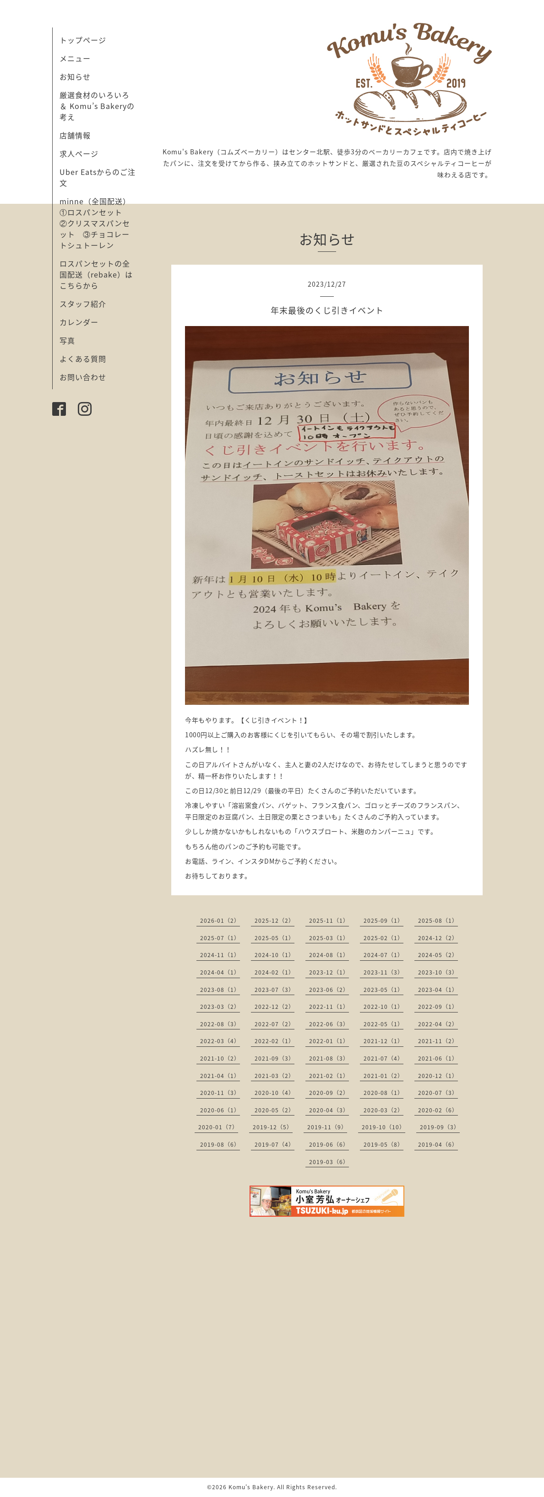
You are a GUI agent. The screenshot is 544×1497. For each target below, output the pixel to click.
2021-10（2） (220, 1058)
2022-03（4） (220, 1041)
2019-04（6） (438, 1144)
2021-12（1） (383, 1041)
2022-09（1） (438, 1006)
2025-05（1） (274, 938)
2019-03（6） (329, 1162)
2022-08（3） (220, 1024)
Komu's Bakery (250, 1487)
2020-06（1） (220, 1110)
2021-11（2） (438, 1041)
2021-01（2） (383, 1076)
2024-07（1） (383, 955)
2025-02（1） (383, 938)
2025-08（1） (438, 920)
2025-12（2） (274, 920)
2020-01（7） (218, 1127)
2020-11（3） (220, 1093)
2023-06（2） (329, 989)
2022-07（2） (274, 1024)
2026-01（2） (220, 920)
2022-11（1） (329, 1006)
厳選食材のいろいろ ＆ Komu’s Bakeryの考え (97, 105)
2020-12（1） (438, 1076)
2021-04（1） (220, 1076)
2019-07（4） (274, 1144)
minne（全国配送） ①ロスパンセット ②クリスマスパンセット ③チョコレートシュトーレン (99, 223)
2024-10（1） (274, 955)
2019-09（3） (440, 1127)
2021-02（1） (329, 1076)
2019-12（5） (273, 1127)
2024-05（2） (438, 955)
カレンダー (79, 321)
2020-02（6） (438, 1110)
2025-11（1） (329, 920)
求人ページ (79, 153)
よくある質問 (83, 358)
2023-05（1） (383, 989)
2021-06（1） (438, 1058)
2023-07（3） (274, 989)
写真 (67, 340)
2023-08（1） (220, 989)
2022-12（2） (274, 1006)
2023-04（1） (438, 989)
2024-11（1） (220, 955)
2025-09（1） (383, 920)
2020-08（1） (383, 1093)
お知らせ (75, 76)
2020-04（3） (329, 1110)
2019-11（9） (327, 1127)
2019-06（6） (329, 1144)
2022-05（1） (383, 1024)
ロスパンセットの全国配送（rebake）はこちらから (96, 274)
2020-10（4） (274, 1093)
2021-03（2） (274, 1076)
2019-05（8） (383, 1144)
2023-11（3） (383, 972)
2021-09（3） (274, 1058)
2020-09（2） (329, 1093)
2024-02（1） (274, 972)
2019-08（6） (220, 1144)
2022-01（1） (329, 1041)
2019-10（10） (383, 1127)
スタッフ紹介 (83, 303)
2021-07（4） (383, 1058)
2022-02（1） (274, 1041)
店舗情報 (75, 135)
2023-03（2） (220, 1006)
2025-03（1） (329, 938)
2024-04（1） (220, 972)
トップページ (83, 39)
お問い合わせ (83, 376)
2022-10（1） (383, 1006)
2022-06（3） (329, 1024)
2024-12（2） (438, 938)
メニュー (75, 58)
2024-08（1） (329, 955)
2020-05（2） (274, 1110)
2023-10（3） (438, 972)
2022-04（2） (438, 1024)
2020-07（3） (438, 1093)
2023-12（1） (329, 972)
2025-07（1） (220, 938)
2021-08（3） (329, 1058)
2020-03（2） (383, 1110)
